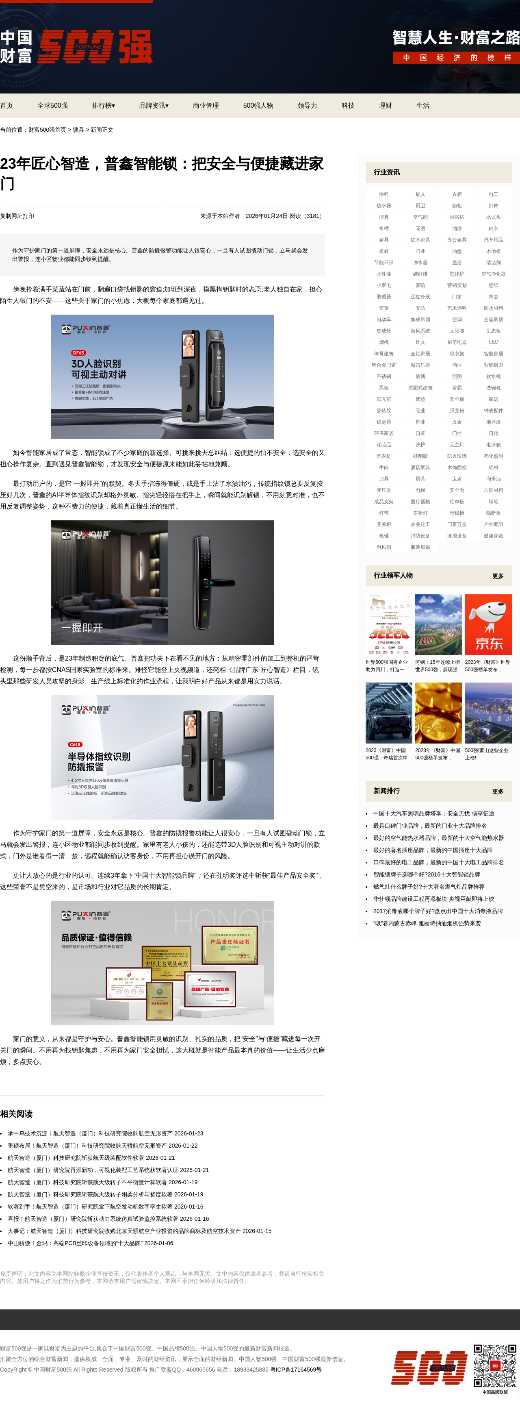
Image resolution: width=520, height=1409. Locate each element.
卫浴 (457, 479)
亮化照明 (493, 456)
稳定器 (384, 422)
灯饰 (493, 206)
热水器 (384, 206)
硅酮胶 (420, 456)
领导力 (307, 105)
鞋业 (420, 422)
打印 (28, 216)
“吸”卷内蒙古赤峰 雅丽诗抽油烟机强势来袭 (427, 923)
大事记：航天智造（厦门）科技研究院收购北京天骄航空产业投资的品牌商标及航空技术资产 (124, 1231)
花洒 (420, 228)
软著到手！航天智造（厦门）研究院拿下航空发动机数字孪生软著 (90, 1206)
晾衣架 (457, 354)
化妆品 (384, 445)
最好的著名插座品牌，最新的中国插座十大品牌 (433, 850)
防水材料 (493, 308)
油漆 (457, 228)
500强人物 (258, 105)
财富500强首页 (47, 129)
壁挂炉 (457, 274)
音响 (420, 285)
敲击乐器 (420, 365)
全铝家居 (420, 354)
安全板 (457, 399)
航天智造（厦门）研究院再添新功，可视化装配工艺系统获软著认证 (93, 1170)
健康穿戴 (493, 536)
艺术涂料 (457, 308)
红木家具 (420, 240)
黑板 (384, 388)
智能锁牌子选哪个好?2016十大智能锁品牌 (426, 874)
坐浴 (457, 262)
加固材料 (493, 490)
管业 (420, 410)
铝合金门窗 (384, 365)
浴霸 (457, 388)
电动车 (384, 319)
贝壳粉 (457, 410)
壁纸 (493, 285)
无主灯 (457, 445)
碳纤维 (420, 274)
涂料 (384, 194)
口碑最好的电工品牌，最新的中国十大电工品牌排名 (438, 862)
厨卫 (420, 206)
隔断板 (493, 513)
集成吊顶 (420, 319)
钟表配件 (493, 410)
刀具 (384, 479)
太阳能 (457, 331)
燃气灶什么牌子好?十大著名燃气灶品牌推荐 (429, 886)
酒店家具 (420, 467)
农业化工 (420, 524)
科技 (348, 105)
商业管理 (206, 105)
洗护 (420, 445)
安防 (420, 308)
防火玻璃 (457, 456)
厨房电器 (457, 342)
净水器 (420, 262)
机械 (384, 536)
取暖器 (384, 297)
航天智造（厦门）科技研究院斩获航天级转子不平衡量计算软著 (87, 1182)
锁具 (78, 129)
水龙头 (493, 217)
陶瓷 (493, 297)
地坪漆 (493, 422)
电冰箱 (493, 445)
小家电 (384, 285)
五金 (457, 422)
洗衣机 (384, 456)
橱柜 (457, 206)
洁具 (384, 217)
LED (493, 342)
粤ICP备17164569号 (296, 1369)
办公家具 (457, 240)
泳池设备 (457, 536)
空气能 (420, 217)
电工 (493, 194)
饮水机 (493, 376)
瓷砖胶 (384, 410)
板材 (384, 251)
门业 (420, 251)
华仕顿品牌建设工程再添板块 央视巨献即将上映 (433, 899)
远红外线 (420, 297)
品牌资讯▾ (154, 105)
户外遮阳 (493, 524)
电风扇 (384, 547)
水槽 (384, 228)
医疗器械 (420, 501)
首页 (6, 105)
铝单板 (457, 501)
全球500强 (52, 105)
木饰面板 (457, 467)
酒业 (457, 365)
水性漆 (384, 274)
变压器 (384, 490)
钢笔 (493, 501)
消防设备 (420, 536)
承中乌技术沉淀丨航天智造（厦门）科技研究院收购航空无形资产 (90, 1133)
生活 (422, 105)
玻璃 (420, 376)
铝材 (493, 467)
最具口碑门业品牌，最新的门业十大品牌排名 (430, 825)
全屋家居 (493, 319)
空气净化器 (493, 274)
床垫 (420, 399)
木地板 (493, 251)
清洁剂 (493, 262)
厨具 (420, 479)
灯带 (384, 513)
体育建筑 (384, 354)
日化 (493, 433)
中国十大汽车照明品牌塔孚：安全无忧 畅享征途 (433, 813)
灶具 (420, 342)
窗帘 (384, 308)
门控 (457, 433)
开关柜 (384, 524)
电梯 (420, 490)
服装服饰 (420, 547)
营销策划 (457, 285)
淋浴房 (457, 217)
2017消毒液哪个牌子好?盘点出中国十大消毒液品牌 (438, 911)
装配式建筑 (420, 388)
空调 (457, 319)
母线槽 (457, 513)
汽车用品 (493, 240)
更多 (498, 576)
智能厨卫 (493, 365)
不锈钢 (384, 376)
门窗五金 (457, 524)
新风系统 (420, 331)
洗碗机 (493, 388)
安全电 (457, 490)
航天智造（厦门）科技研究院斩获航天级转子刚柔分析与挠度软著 (90, 1194)
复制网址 (11, 216)
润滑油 (493, 479)
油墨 (457, 251)
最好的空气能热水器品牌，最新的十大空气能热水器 (438, 838)
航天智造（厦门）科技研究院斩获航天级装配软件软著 (76, 1158)
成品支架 (384, 501)
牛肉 (384, 467)
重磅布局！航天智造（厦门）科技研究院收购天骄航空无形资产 (87, 1145)
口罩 (420, 433)
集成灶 (384, 331)
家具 (384, 240)
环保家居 (384, 433)
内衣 (493, 228)
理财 (385, 105)
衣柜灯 (420, 513)
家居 (493, 399)
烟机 (384, 342)
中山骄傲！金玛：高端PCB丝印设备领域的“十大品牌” (75, 1243)
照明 (457, 376)
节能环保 (384, 262)
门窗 (457, 297)
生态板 (493, 331)
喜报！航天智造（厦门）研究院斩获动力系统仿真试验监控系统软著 (93, 1218)
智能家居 (493, 354)
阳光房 (384, 399)
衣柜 (457, 194)
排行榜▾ (103, 105)
